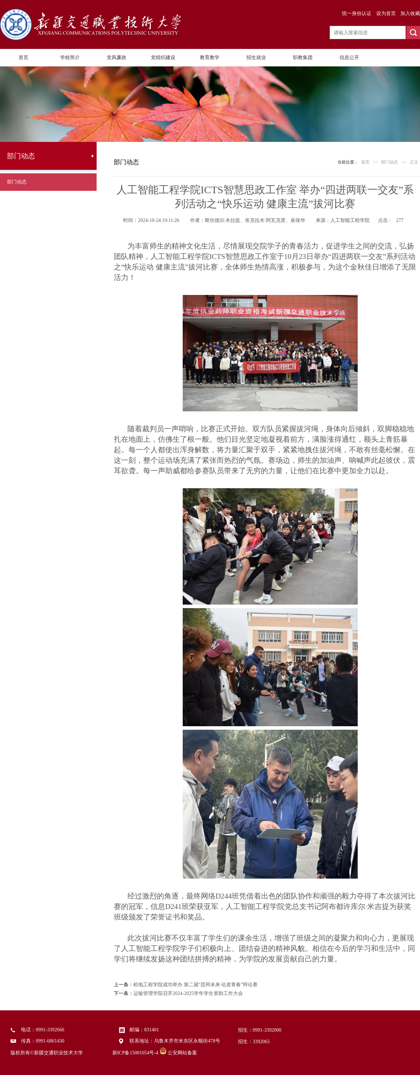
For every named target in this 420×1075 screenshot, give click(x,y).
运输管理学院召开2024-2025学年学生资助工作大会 (188, 993)
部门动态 (17, 182)
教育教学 (209, 57)
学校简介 (70, 57)
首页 (23, 57)
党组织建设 (163, 57)
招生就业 (256, 57)
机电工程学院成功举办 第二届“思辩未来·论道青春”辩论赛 (195, 984)
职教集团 (303, 57)
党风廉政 (116, 57)
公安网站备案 (182, 1052)
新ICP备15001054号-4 (135, 1052)
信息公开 (349, 57)
